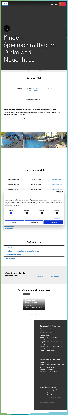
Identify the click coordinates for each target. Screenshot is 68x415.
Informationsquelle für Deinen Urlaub (56, 390)
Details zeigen (57, 218)
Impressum (51, 402)
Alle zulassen (53, 222)
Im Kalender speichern (57, 179)
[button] (9, 228)
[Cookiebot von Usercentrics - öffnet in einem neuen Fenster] (57, 192)
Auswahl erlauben (34, 222)
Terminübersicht (33, 90)
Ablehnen (14, 222)
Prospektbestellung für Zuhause (54, 397)
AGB (41, 402)
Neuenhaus (23, 70)
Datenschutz (45, 402)
